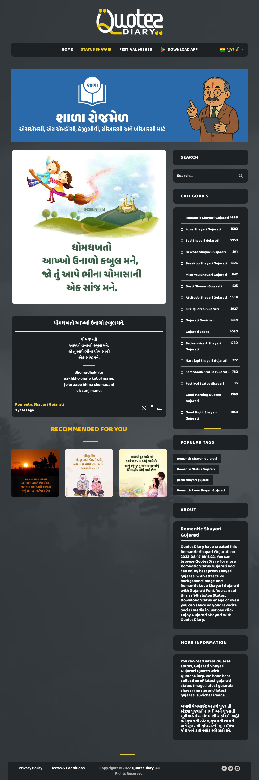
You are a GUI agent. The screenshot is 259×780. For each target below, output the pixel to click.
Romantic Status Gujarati (196, 469)
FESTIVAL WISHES (135, 49)
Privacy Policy (30, 768)
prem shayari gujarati (193, 480)
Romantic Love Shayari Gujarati (201, 490)
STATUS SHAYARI (96, 49)
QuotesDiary (143, 768)
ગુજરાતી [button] (230, 49)
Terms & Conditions (68, 768)
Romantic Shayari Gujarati (39, 404)
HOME (67, 49)
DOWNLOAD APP (179, 49)
